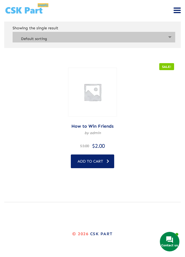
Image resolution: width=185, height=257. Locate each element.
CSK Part (101, 233)
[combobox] (94, 37)
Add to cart (93, 161)
